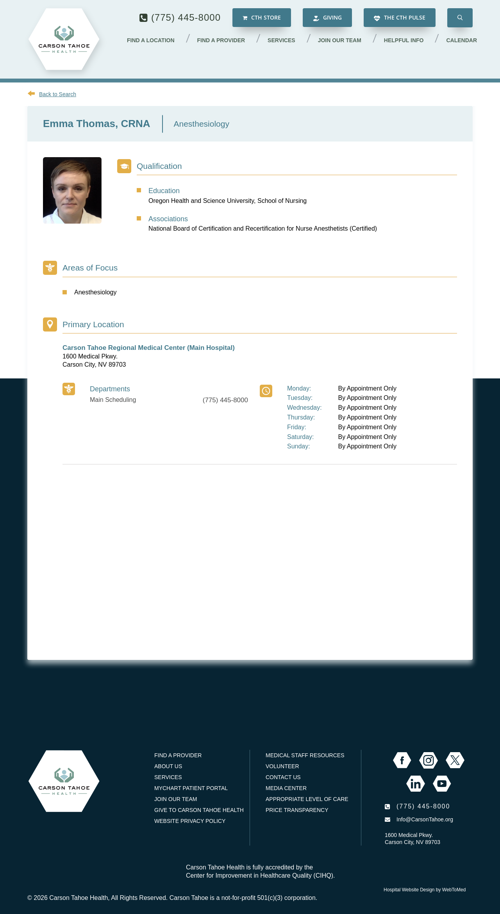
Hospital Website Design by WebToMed (425, 889)
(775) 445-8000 (186, 17)
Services (281, 40)
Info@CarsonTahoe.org (424, 819)
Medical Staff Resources (305, 755)
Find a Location (151, 40)
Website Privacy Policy (189, 821)
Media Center (286, 788)
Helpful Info (404, 40)
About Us (168, 766)
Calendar (461, 40)
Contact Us (283, 777)
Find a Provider (221, 40)
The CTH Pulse (399, 18)
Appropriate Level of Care (307, 799)
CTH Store (262, 18)
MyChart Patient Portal (191, 788)
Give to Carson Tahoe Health (199, 810)
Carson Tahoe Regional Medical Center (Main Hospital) (148, 347)
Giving (327, 18)
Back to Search (57, 94)
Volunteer (282, 766)
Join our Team (339, 40)
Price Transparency (297, 810)
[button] (460, 17)
